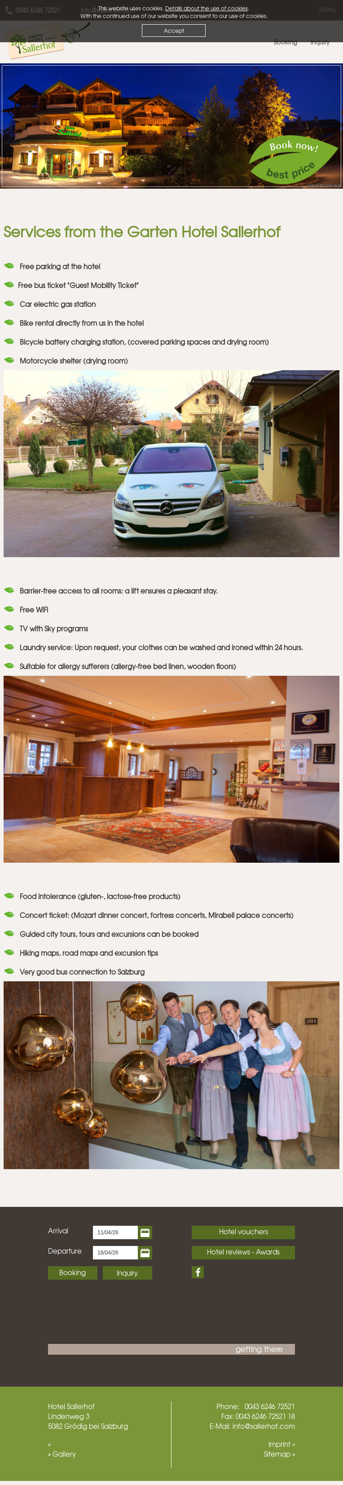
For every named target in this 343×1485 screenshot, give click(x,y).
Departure (65, 1251)
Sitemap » (279, 1454)
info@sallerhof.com (264, 1426)
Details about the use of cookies (206, 8)
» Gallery (62, 1454)
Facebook (198, 1272)
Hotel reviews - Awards (243, 1252)
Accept (174, 31)
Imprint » (281, 1444)
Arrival (58, 1231)
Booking (72, 1272)
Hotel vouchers (243, 1232)
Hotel (56, 1406)
